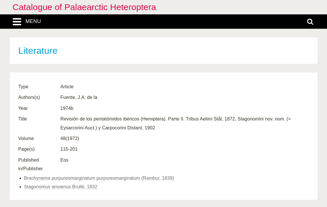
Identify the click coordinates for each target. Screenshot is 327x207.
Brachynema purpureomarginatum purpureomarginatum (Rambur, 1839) (99, 178)
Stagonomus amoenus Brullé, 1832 (60, 186)
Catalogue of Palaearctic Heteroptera (84, 7)
